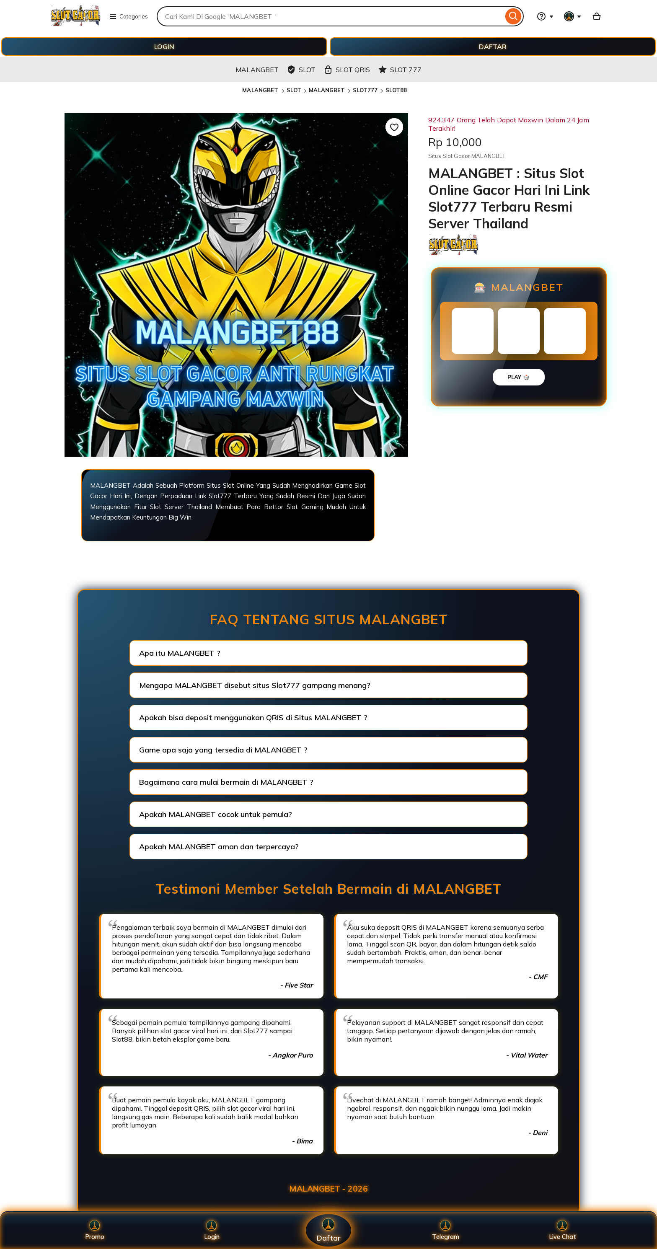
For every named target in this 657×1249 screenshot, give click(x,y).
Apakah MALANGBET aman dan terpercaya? (219, 846)
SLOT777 (365, 90)
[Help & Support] (545, 16)
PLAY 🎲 (518, 377)
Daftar (328, 1230)
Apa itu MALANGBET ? (179, 653)
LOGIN (164, 46)
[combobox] (330, 16)
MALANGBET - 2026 (328, 1189)
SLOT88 (396, 90)
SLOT (294, 90)
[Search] (513, 16)
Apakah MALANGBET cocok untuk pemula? (215, 814)
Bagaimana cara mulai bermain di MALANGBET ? (226, 782)
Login (211, 1230)
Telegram (445, 1230)
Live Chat (562, 1230)
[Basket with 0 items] (597, 16)
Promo (95, 1230)
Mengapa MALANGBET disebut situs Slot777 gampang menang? (254, 685)
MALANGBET (261, 90)
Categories (128, 16)
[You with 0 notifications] (573, 16)
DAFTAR (493, 46)
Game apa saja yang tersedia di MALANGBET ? (223, 750)
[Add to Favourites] (394, 127)
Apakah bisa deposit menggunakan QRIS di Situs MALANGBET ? (253, 717)
